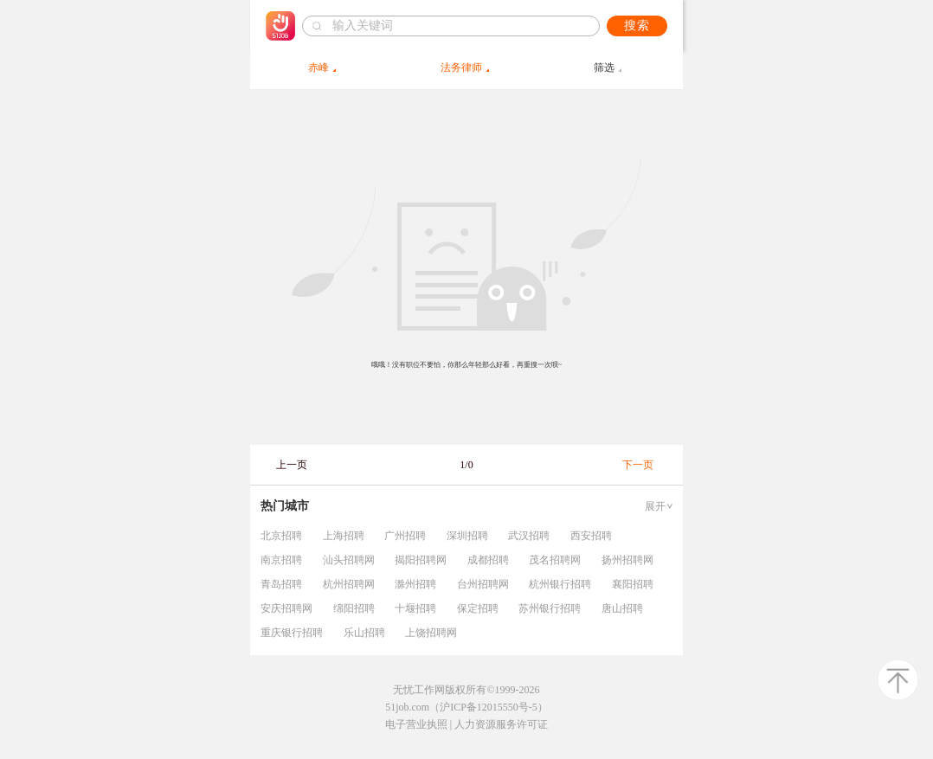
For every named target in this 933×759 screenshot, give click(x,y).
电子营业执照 (416, 724)
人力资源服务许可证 (501, 724)
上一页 (291, 465)
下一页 (637, 465)
